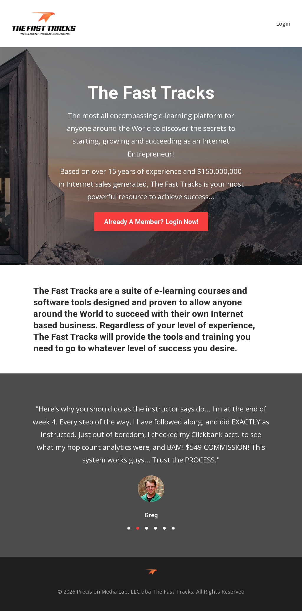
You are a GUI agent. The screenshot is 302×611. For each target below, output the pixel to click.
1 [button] (128, 528)
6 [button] (173, 528)
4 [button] (155, 528)
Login (283, 23)
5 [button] (164, 528)
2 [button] (137, 528)
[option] (151, 456)
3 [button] (146, 528)
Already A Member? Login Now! (151, 221)
